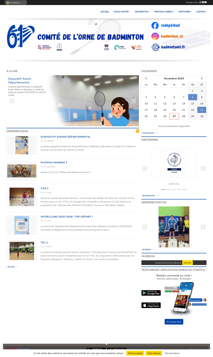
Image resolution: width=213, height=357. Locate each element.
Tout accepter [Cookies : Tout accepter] (135, 353)
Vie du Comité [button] (121, 11)
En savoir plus (174, 321)
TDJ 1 (44, 242)
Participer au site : (196, 2)
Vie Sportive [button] (141, 11)
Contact (201, 11)
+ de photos (146, 249)
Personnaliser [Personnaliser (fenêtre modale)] (172, 353)
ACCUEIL (105, 11)
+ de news (11, 266)
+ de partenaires (148, 195)
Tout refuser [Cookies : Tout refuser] (153, 353)
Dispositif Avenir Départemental (19, 80)
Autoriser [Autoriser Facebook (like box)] (187, 262)
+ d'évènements (147, 133)
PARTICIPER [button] (184, 11)
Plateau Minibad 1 (54, 162)
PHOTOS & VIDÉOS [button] (163, 11)
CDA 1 (45, 188)
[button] (12, 100)
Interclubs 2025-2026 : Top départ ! (67, 216)
